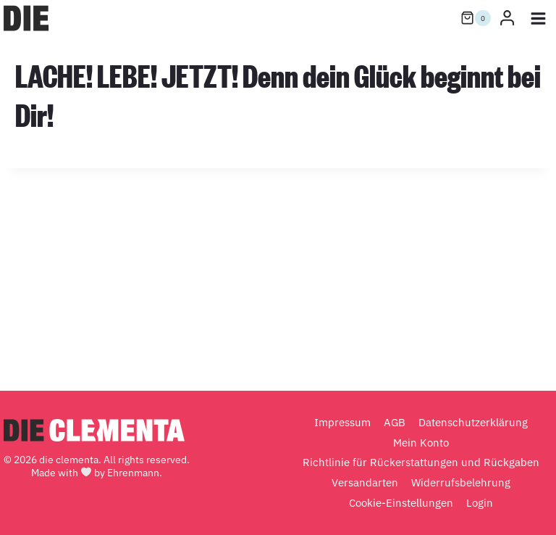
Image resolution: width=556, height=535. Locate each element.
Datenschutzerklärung (473, 422)
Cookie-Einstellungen (401, 503)
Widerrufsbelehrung (460, 482)
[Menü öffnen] (537, 18)
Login (479, 503)
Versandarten (365, 482)
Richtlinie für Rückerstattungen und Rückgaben (421, 462)
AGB (394, 422)
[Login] (507, 18)
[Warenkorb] (475, 18)
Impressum (342, 422)
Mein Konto (421, 442)
